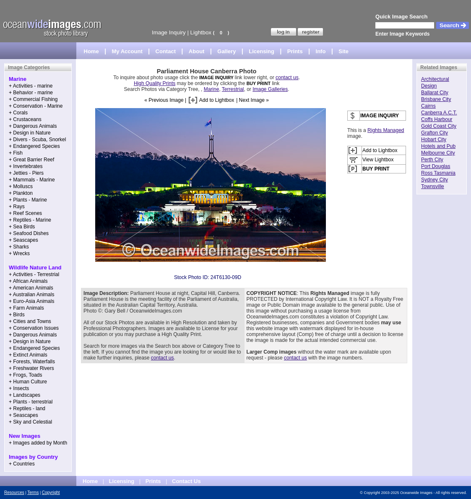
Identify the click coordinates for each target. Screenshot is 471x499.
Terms (33, 492)
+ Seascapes (23, 240)
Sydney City (434, 180)
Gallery (226, 51)
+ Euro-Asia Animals (31, 301)
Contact (166, 51)
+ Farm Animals (26, 308)
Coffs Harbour (436, 119)
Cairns (428, 106)
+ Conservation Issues (34, 328)
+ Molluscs (21, 186)
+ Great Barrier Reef (31, 160)
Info (321, 51)
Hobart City (433, 139)
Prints (295, 51)
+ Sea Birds (22, 227)
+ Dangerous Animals (33, 126)
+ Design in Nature (30, 133)
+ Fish (16, 153)
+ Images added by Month (38, 443)
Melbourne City (438, 153)
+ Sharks (19, 247)
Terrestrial (233, 89)
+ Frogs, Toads (25, 375)
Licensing (261, 51)
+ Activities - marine (30, 86)
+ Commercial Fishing (33, 99)
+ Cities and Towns (30, 321)
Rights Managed (385, 130)
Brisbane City (436, 99)
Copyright (51, 492)
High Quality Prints (154, 83)
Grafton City (434, 133)
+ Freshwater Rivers (31, 368)
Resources (14, 492)
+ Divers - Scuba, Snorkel (37, 139)
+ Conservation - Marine (35, 106)
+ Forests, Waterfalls (32, 362)
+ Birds (17, 315)
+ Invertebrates (25, 166)
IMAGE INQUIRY (217, 77)
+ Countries (22, 464)
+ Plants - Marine (28, 200)
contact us (287, 77)
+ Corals (18, 113)
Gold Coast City (438, 126)
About (197, 51)
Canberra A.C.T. (439, 113)
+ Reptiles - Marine (30, 220)
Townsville (432, 186)
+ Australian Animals (31, 294)
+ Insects (19, 388)
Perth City (432, 160)
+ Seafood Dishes (29, 233)
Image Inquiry (169, 32)
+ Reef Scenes (25, 213)
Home (91, 51)
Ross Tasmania (438, 173)
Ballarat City (434, 93)
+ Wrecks (19, 253)
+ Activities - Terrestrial (34, 274)
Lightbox (200, 32)
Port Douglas (435, 166)
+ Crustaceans (25, 119)
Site (343, 51)
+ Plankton (21, 193)
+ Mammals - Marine (32, 180)
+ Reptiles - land (27, 408)
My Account (127, 51)
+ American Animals (31, 288)
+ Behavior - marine (31, 93)
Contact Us (186, 481)
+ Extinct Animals (28, 355)
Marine (211, 89)
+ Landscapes (24, 395)
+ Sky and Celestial (30, 422)
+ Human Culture (28, 382)
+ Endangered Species (34, 146)
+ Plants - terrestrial (30, 402)
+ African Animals (28, 281)
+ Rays (17, 206)
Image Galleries (270, 89)
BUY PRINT (259, 83)
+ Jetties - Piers (26, 173)
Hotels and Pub (438, 146)
